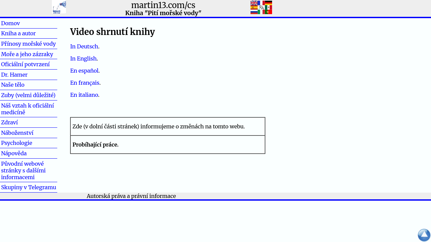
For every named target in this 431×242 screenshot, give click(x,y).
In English (83, 58)
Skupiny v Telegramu (28, 187)
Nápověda (14, 153)
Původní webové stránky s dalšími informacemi (23, 170)
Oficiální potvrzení (25, 64)
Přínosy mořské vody (28, 43)
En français (84, 82)
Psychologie (16, 142)
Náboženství (17, 132)
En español (84, 70)
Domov (21, 23)
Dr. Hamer (14, 74)
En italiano (84, 94)
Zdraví (20, 122)
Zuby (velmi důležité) (28, 95)
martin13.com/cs (163, 5)
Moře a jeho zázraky (27, 54)
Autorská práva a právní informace (131, 196)
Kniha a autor (18, 33)
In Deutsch (84, 46)
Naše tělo (12, 84)
